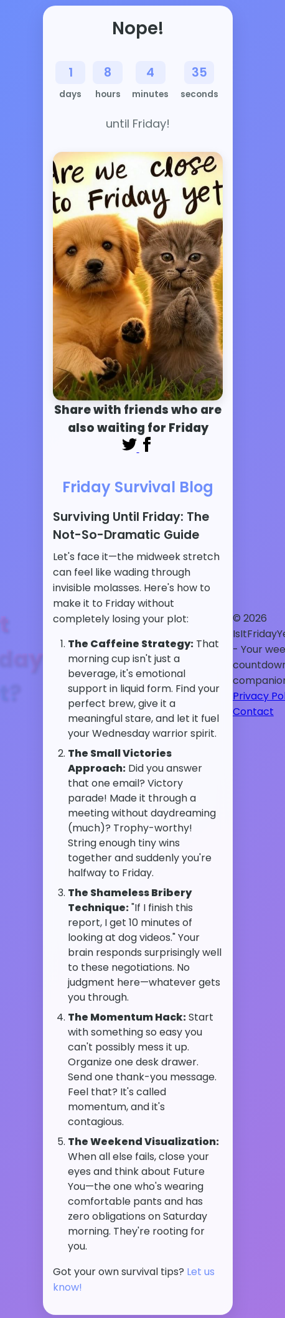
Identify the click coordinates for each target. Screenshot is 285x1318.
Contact (253, 711)
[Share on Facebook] (146, 449)
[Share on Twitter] (130, 449)
